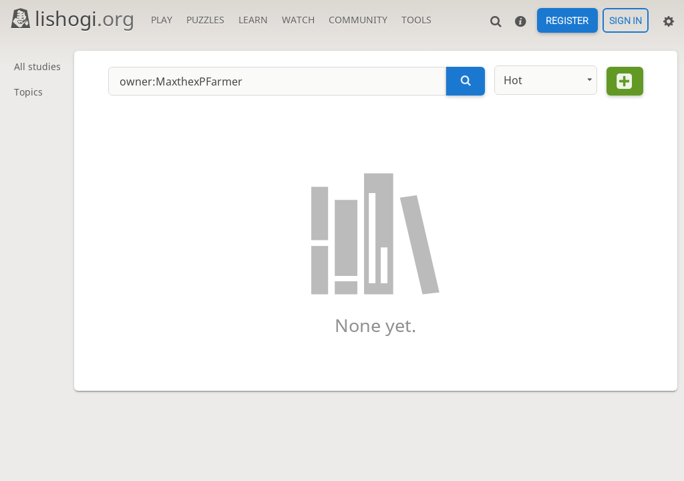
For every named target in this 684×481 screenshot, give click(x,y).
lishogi (71, 18)
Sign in (625, 20)
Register (567, 20)
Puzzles (205, 19)
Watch (298, 19)
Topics (28, 92)
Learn (253, 19)
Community (358, 19)
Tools (416, 19)
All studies (37, 67)
